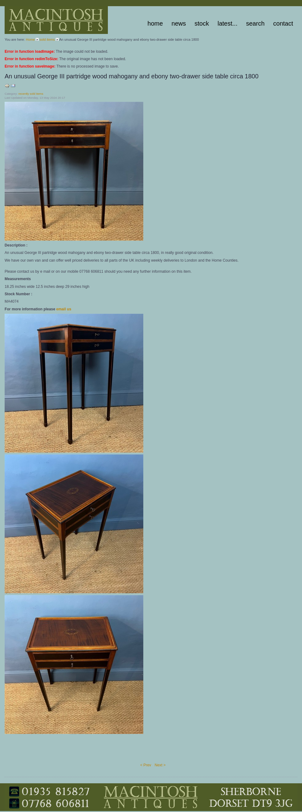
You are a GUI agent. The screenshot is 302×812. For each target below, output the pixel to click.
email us (63, 309)
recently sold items (30, 93)
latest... (227, 23)
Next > (160, 765)
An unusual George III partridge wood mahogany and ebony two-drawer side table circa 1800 (132, 76)
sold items (47, 39)
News (179, 23)
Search (255, 23)
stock (201, 23)
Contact (283, 23)
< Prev (145, 765)
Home (155, 23)
